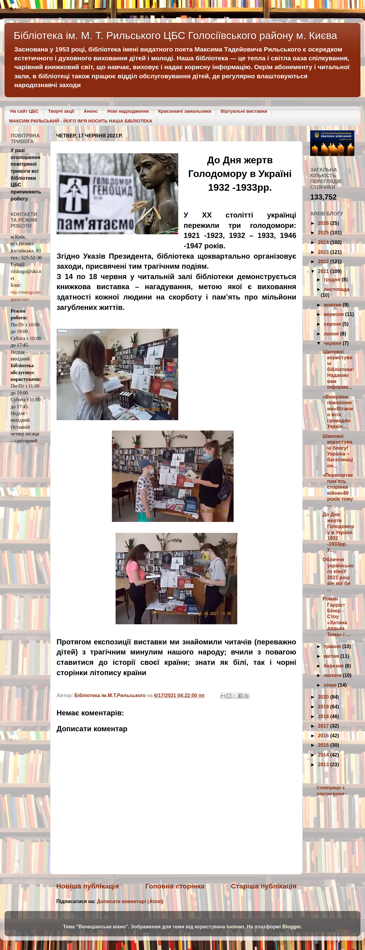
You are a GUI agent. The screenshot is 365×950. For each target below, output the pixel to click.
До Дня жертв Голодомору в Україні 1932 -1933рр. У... (338, 532)
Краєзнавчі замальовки (184, 111)
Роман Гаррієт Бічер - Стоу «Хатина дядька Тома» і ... (336, 616)
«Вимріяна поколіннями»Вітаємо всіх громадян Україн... (337, 411)
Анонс (91, 111)
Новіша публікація (87, 886)
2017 (324, 725)
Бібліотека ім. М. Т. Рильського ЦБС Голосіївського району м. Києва (175, 35)
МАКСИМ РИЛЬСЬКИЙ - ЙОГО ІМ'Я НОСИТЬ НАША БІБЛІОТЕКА (80, 120)
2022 (324, 261)
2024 (324, 242)
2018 (324, 716)
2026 (324, 223)
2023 (324, 252)
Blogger (291, 926)
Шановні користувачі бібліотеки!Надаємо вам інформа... (338, 369)
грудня (333, 279)
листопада (336, 289)
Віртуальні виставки (244, 111)
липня (332, 333)
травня (333, 646)
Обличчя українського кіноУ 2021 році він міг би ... (337, 574)
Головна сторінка (175, 886)
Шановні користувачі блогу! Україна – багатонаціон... (337, 450)
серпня (333, 324)
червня (333, 343)
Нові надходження (128, 111)
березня (334, 665)
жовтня (333, 304)
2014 (324, 754)
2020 (324, 697)
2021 (324, 271)
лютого (333, 675)
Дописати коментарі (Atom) (130, 901)
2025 (324, 232)
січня (331, 685)
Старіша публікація (264, 886)
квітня (332, 656)
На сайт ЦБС (24, 111)
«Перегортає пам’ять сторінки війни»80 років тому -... (337, 489)
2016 (324, 735)
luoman (235, 926)
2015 (324, 745)
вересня (334, 314)
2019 (324, 706)
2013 (324, 764)
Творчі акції (61, 111)
